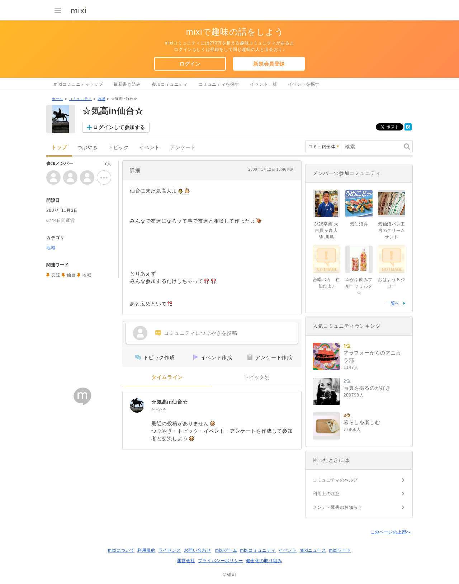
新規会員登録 (269, 64)
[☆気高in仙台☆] (137, 405)
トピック (118, 147)
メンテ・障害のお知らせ (338, 507)
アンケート (183, 147)
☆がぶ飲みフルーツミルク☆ (359, 286)
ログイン (189, 64)
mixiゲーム (226, 550)
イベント (149, 147)
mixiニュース (312, 550)
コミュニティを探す (219, 84)
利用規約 (146, 550)
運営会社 (186, 560)
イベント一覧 (263, 84)
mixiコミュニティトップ (78, 84)
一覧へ (393, 303)
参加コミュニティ (170, 84)
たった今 (158, 410)
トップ (59, 147)
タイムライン (167, 377)
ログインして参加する (119, 127)
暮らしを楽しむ (362, 422)
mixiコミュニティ (258, 550)
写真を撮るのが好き (367, 388)
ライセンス (169, 550)
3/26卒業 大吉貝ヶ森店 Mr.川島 (328, 230)
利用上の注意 (326, 493)
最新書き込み (127, 84)
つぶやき (87, 147)
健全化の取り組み (264, 560)
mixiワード (340, 550)
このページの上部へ (390, 532)
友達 (55, 274)
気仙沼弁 (359, 224)
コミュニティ (80, 99)
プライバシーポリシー (220, 560)
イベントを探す (304, 84)
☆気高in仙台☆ (169, 402)
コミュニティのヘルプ (335, 480)
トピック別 (257, 377)
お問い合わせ (197, 550)
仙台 (71, 274)
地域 (101, 99)
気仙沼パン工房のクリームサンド (391, 230)
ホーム (57, 99)
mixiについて (121, 550)
